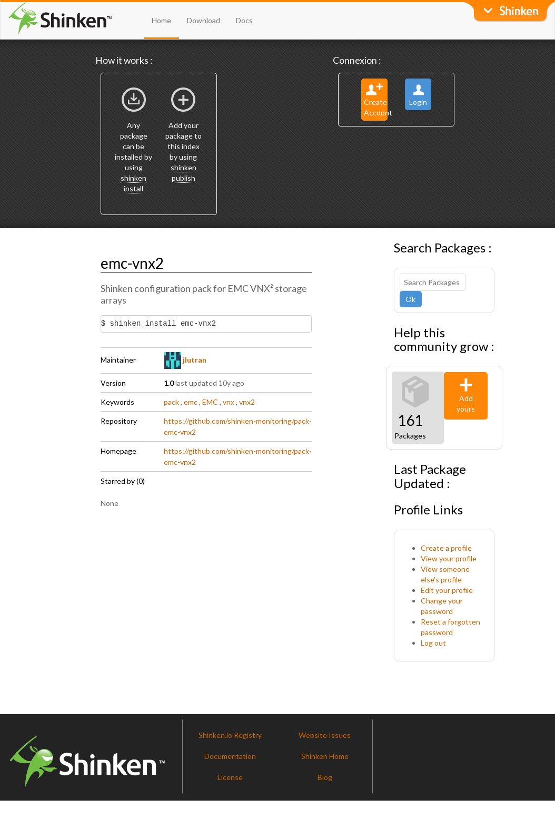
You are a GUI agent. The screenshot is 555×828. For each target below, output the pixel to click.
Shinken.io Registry (230, 734)
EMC (210, 401)
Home (161, 20)
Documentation (230, 756)
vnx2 (247, 401)
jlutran (185, 359)
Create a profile (446, 547)
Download (203, 20)
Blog (325, 777)
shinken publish (183, 172)
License (230, 777)
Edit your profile (447, 590)
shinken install (133, 183)
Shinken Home (325, 756)
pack (171, 401)
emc (190, 401)
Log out (433, 642)
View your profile (449, 558)
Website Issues (325, 734)
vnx (228, 401)
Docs (244, 20)
